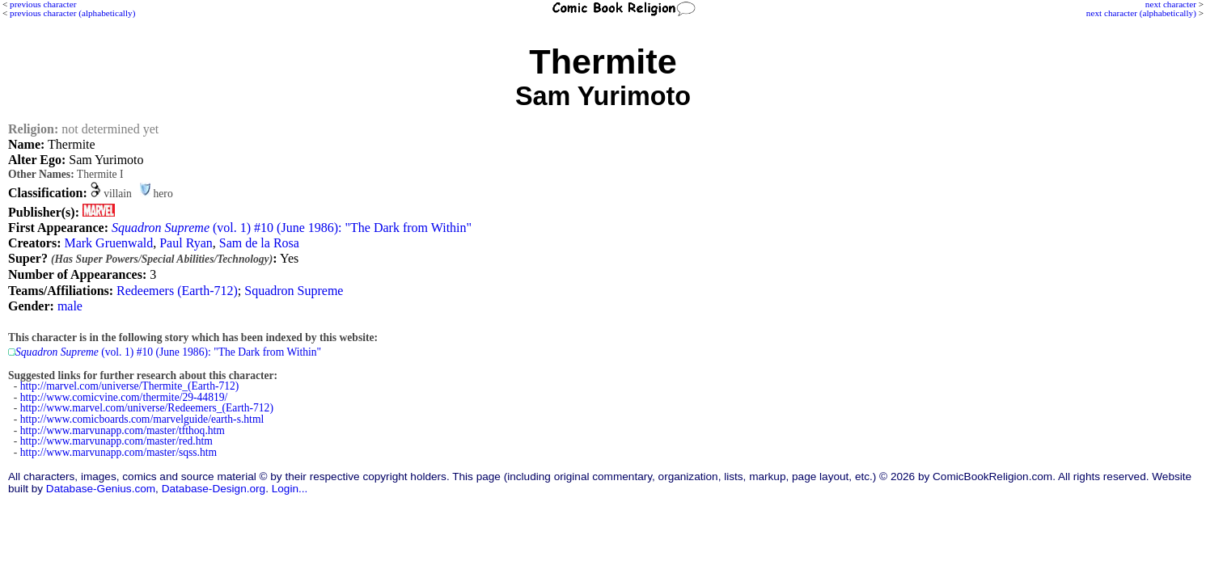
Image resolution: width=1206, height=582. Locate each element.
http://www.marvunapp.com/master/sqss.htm (118, 452)
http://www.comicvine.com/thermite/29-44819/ (124, 397)
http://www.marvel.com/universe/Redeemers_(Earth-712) (146, 408)
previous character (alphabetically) (72, 13)
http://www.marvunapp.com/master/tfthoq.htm (122, 430)
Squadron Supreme (293, 290)
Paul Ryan (186, 243)
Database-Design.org (213, 489)
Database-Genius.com (100, 489)
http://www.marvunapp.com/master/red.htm (116, 441)
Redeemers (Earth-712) (177, 290)
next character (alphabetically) (1141, 13)
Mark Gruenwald (108, 243)
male (70, 306)
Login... (290, 489)
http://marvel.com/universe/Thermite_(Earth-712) (129, 386)
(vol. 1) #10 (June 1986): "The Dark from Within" (292, 227)
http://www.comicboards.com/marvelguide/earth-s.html (142, 419)
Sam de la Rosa (259, 243)
